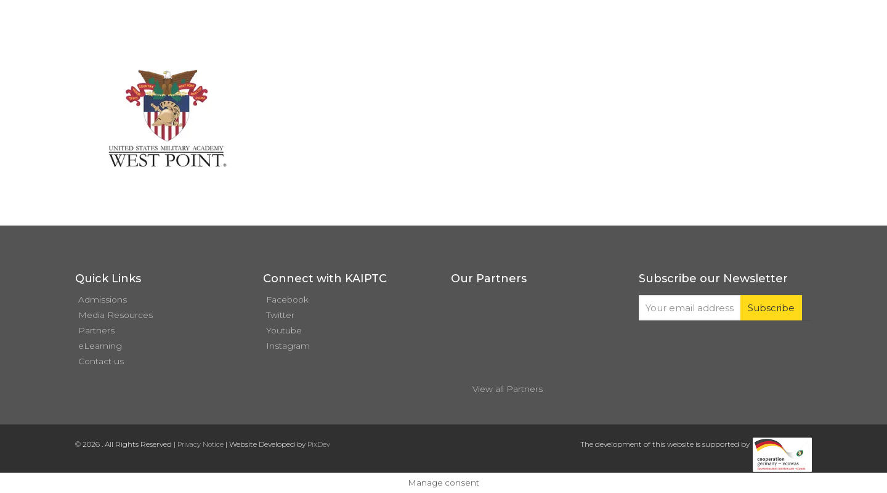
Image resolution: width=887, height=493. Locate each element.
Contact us (101, 361)
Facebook (287, 299)
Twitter (280, 315)
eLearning (100, 346)
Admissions (102, 299)
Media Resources (115, 315)
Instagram (288, 346)
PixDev (318, 444)
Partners (96, 330)
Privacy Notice (200, 444)
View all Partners (507, 389)
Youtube (284, 330)
